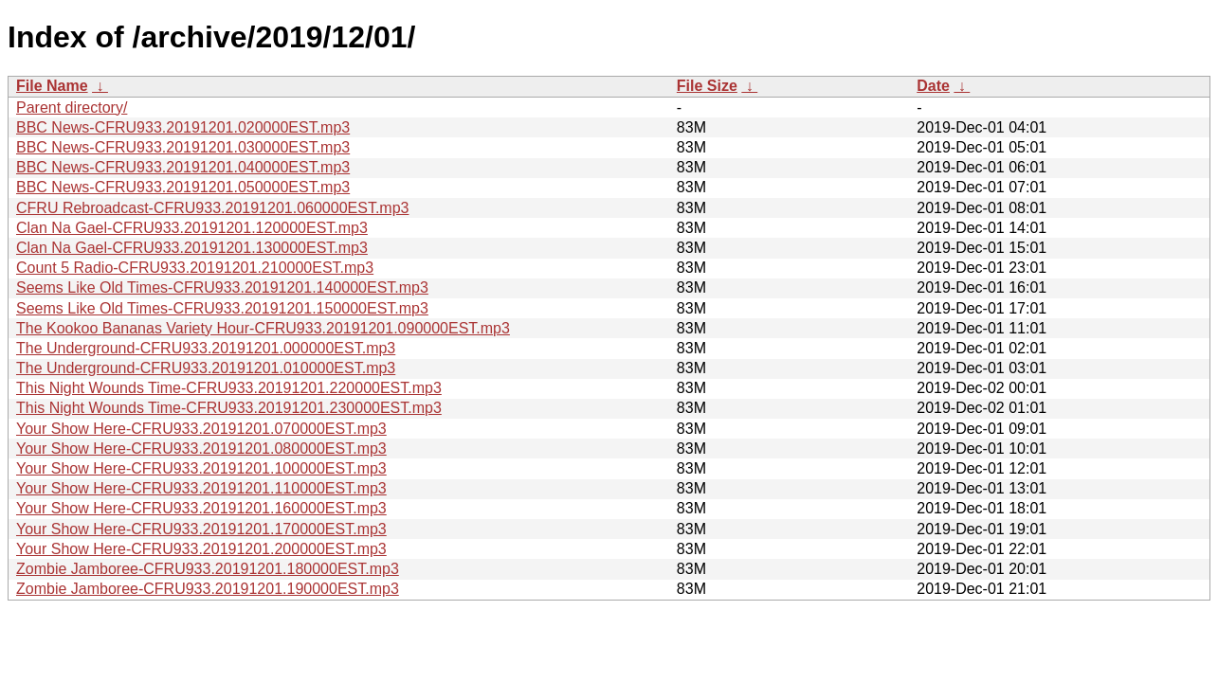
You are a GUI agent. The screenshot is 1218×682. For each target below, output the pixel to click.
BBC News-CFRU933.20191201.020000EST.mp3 (183, 127)
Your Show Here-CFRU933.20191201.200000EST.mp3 (201, 549)
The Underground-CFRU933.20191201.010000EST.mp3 (205, 368)
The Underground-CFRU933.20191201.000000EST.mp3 (205, 348)
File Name (52, 86)
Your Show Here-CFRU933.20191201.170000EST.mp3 (201, 529)
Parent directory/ (71, 107)
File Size (707, 86)
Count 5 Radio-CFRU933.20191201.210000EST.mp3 (194, 268)
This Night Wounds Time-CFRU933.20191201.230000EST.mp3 (229, 408)
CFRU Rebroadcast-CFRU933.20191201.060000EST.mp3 (212, 208)
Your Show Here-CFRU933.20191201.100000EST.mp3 (201, 468)
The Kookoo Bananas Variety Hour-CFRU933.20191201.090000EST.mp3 (263, 328)
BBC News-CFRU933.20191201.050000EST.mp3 (183, 187)
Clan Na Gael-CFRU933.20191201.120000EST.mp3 (192, 228)
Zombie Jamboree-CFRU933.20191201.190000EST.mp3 (207, 589)
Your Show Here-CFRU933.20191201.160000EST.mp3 (201, 508)
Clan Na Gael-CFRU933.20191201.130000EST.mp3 (192, 248)
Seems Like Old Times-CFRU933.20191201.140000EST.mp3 (222, 287)
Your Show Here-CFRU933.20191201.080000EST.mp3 (201, 448)
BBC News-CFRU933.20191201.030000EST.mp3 (183, 147)
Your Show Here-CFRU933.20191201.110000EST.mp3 (201, 488)
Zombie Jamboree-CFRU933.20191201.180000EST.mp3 (207, 569)
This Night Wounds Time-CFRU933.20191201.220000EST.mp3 (229, 388)
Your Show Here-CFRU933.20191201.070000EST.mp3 (201, 429)
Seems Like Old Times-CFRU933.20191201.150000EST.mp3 (222, 308)
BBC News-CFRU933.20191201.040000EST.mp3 (183, 167)
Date (933, 86)
